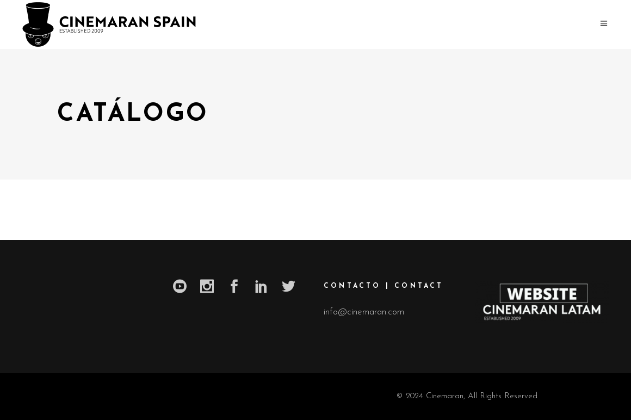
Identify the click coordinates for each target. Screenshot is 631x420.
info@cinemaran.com (364, 312)
